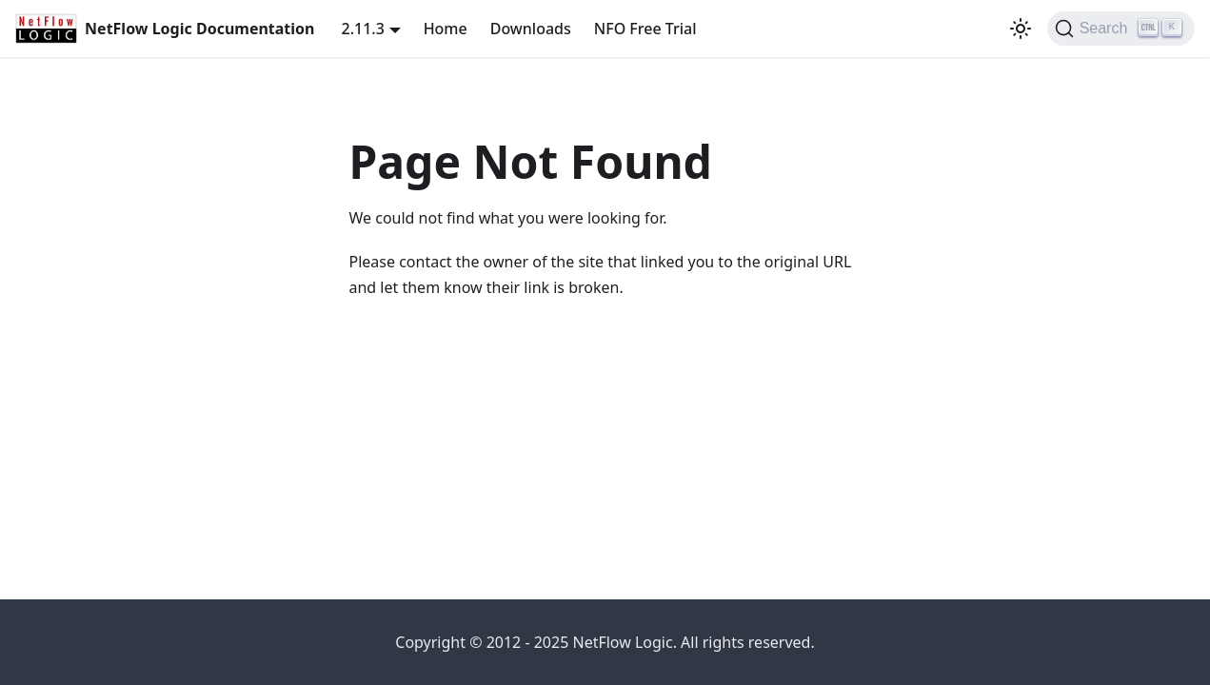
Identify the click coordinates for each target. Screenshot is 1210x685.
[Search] (1121, 28)
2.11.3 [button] (363, 28)
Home (445, 28)
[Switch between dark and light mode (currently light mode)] (1020, 28)
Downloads (530, 28)
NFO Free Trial (645, 28)
